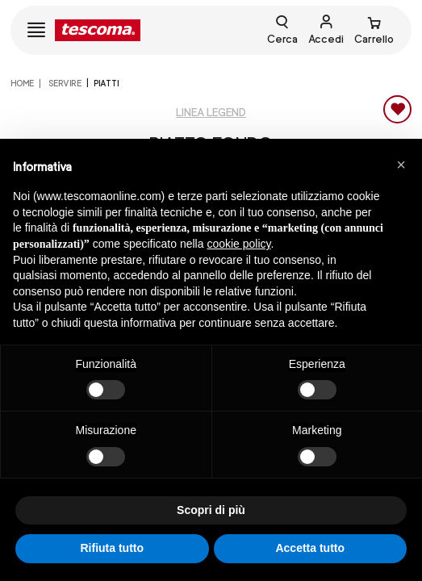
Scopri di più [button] (211, 510)
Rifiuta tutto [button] (112, 547)
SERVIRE (64, 83)
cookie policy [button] (238, 243)
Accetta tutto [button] (310, 547)
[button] (401, 165)
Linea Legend (211, 113)
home (22, 83)
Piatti (106, 83)
